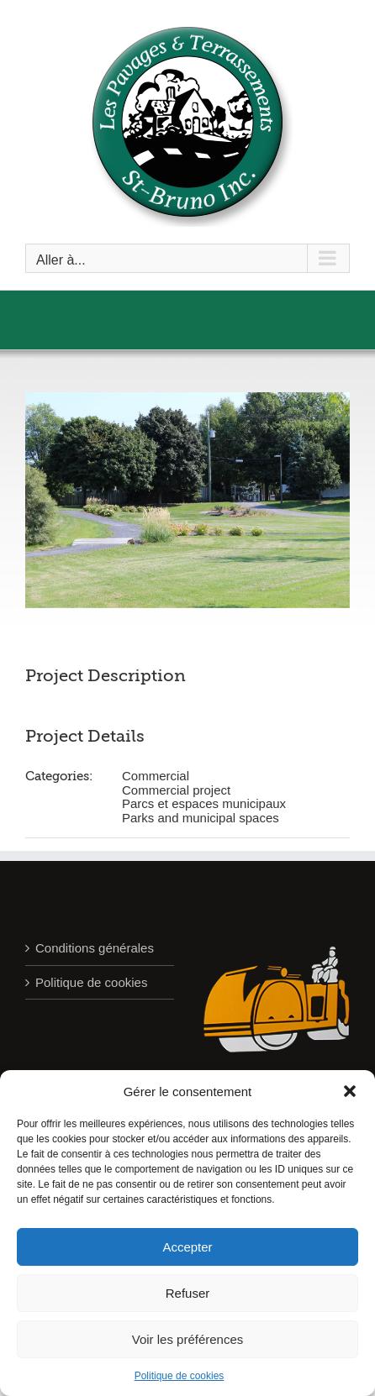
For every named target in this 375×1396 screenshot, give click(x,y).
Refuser (188, 1293)
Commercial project (176, 790)
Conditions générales (94, 948)
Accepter (187, 1247)
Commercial (155, 776)
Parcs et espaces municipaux (204, 803)
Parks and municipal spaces (200, 818)
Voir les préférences (188, 1339)
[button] (349, 1091)
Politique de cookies (179, 1376)
